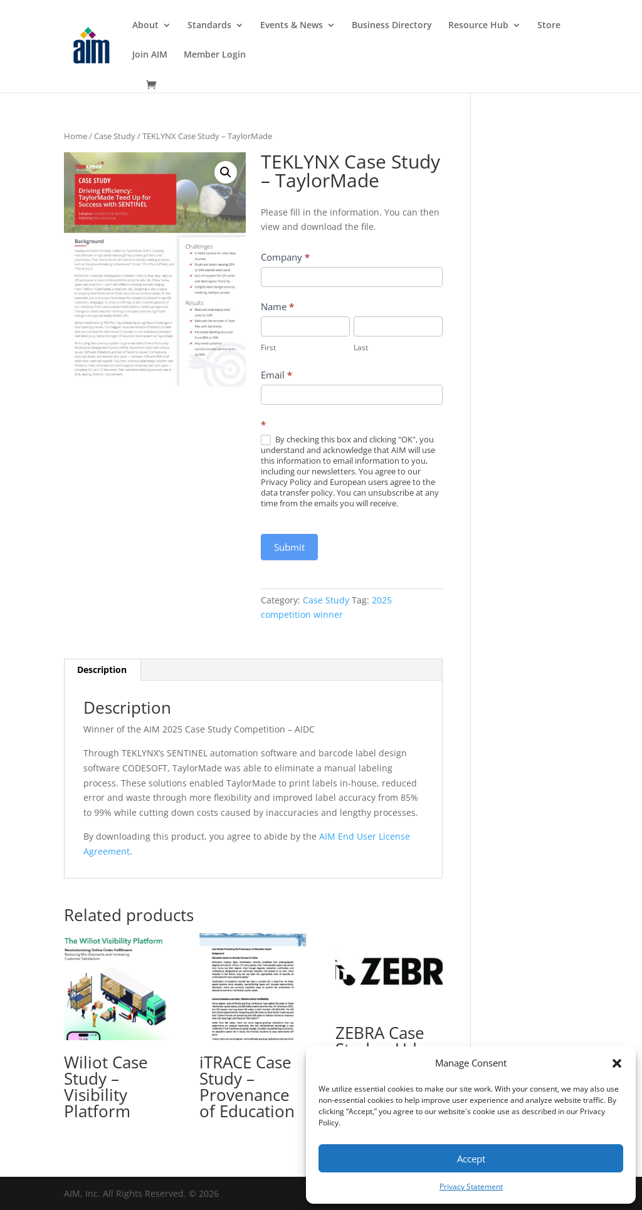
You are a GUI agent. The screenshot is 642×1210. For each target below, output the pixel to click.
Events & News (291, 26)
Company (285, 257)
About (145, 26)
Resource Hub (478, 26)
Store (548, 26)
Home (75, 136)
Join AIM (149, 55)
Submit (289, 547)
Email (276, 374)
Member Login (215, 55)
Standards (209, 26)
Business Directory (392, 26)
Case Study (114, 136)
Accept (471, 1158)
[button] (617, 1063)
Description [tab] (102, 669)
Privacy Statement (471, 1186)
